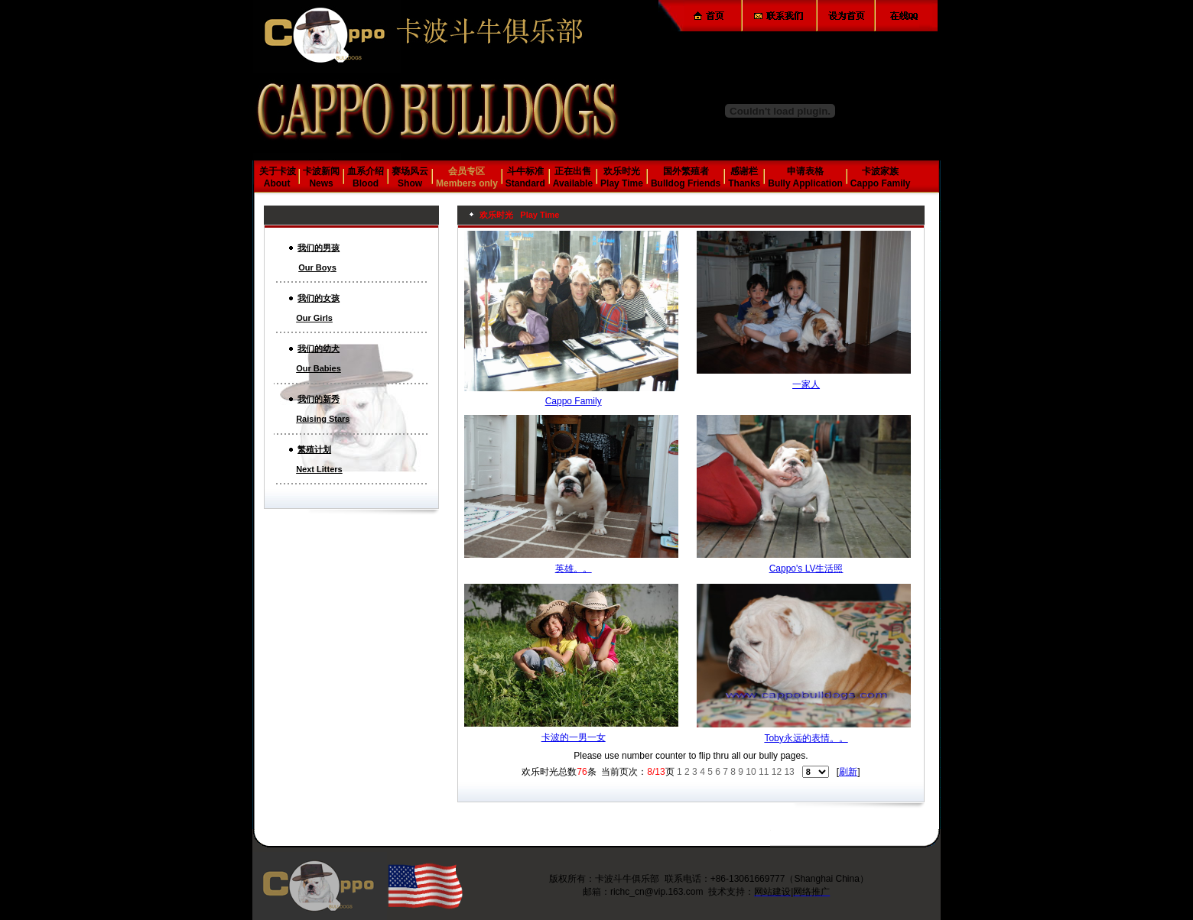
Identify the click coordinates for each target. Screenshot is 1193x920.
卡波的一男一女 (573, 737)
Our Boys (317, 267)
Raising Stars (322, 418)
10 (751, 771)
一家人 (806, 384)
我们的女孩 (318, 298)
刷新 (848, 771)
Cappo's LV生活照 (806, 568)
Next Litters (319, 469)
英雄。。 (573, 568)
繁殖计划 (314, 449)
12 (777, 771)
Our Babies (318, 368)
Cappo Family (573, 401)
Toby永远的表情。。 (805, 738)
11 (764, 771)
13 (789, 771)
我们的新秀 (318, 398)
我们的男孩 (318, 247)
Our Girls (314, 317)
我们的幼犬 (318, 348)
